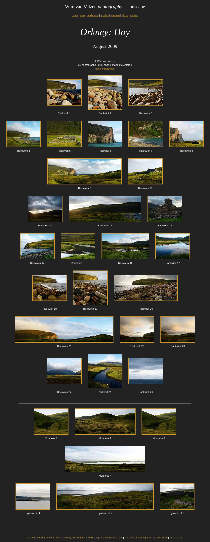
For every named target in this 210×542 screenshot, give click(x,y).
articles (105, 15)
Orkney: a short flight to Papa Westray (146, 537)
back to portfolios (105, 68)
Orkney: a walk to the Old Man (44, 537)
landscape (92, 15)
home (75, 15)
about (125, 15)
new (82, 15)
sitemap (115, 15)
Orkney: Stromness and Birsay (80, 537)
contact (134, 15)
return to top (176, 537)
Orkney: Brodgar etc (111, 537)
